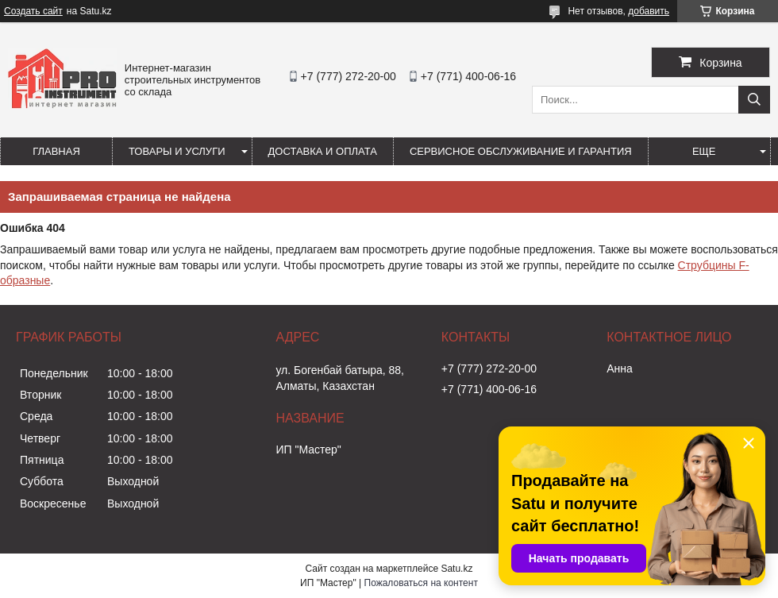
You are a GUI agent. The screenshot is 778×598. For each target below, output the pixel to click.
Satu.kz (456, 568)
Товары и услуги (177, 151)
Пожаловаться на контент (421, 582)
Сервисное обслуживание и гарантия (521, 151)
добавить (648, 11)
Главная (56, 151)
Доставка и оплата (322, 151)
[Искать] (754, 100)
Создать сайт (33, 11)
